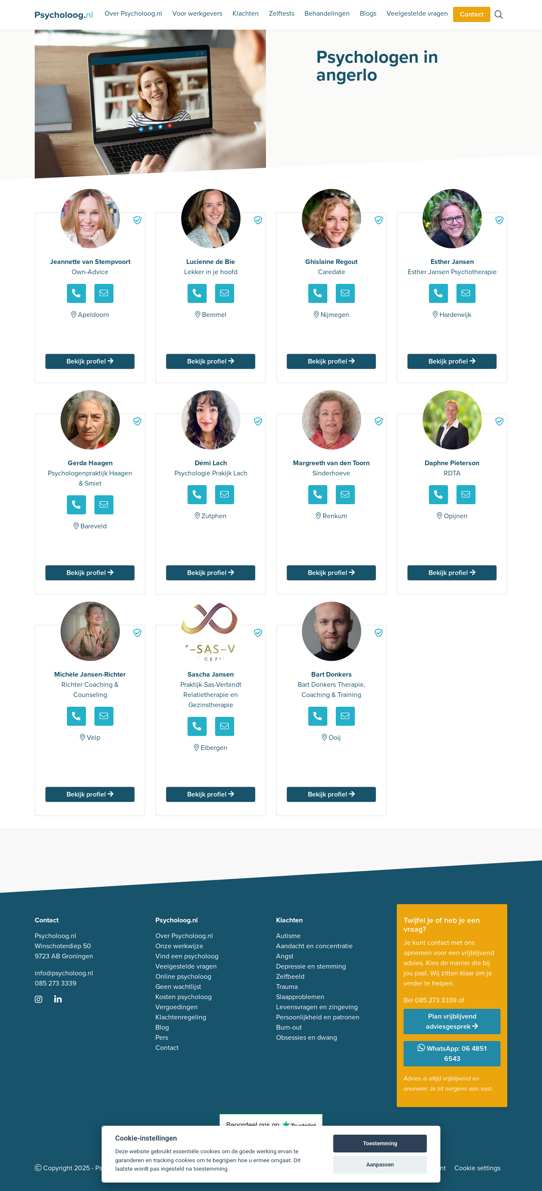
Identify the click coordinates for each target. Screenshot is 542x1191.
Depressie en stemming (311, 966)
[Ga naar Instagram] (44, 1000)
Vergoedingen (176, 1007)
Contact (472, 14)
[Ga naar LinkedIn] (63, 1000)
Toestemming (380, 1143)
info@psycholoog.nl (64, 973)
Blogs (368, 13)
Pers (161, 1037)
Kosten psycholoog (183, 997)
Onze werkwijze (179, 946)
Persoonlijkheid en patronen (317, 1017)
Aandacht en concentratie (314, 946)
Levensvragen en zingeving (317, 1007)
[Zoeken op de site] (498, 15)
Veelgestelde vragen (417, 13)
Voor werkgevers (197, 13)
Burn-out (289, 1027)
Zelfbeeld (290, 976)
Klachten (245, 13)
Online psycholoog (183, 976)
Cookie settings (477, 1168)
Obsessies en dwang (306, 1037)
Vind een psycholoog (186, 956)
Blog (162, 1027)
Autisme (288, 936)
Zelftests (281, 13)
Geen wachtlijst (178, 986)
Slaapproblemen (300, 997)
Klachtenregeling (180, 1017)
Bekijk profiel (89, 361)
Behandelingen (327, 13)
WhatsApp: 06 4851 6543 (452, 1053)
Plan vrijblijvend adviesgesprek (452, 1021)
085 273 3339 (55, 983)
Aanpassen (380, 1164)
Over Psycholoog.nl (133, 13)
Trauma (287, 986)
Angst (284, 956)
